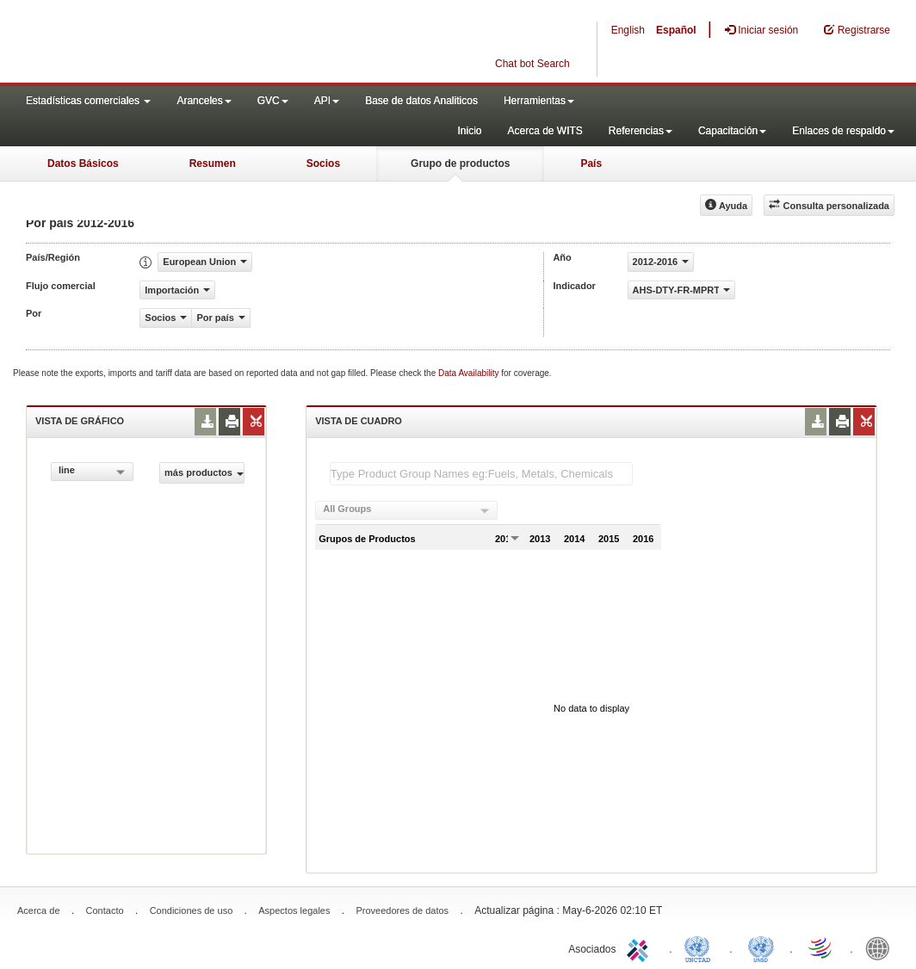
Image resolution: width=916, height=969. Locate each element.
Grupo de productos (460, 163)
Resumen (212, 163)
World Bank (881, 947)
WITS (172, 43)
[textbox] (481, 473)
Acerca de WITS (544, 131)
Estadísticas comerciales (88, 101)
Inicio (469, 131)
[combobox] (92, 471)
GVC (272, 101)
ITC (640, 947)
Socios (323, 163)
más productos (204, 472)
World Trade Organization (821, 947)
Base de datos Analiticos (421, 101)
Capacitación (732, 131)
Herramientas (539, 101)
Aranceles (203, 101)
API (326, 101)
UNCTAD (701, 947)
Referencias (640, 131)
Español (676, 30)
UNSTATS (761, 947)
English (628, 30)
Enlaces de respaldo (843, 131)
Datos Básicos (83, 163)
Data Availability (469, 373)
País (591, 163)
